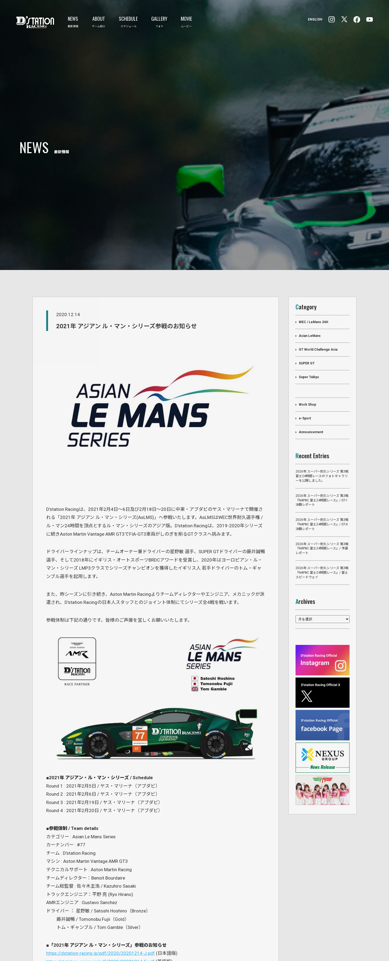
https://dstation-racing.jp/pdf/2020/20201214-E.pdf (100, 913)
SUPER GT (307, 315)
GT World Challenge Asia (318, 301)
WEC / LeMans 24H (313, 274)
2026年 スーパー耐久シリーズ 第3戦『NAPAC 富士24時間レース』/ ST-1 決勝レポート (322, 451)
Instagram (356, 19)
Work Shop (307, 356)
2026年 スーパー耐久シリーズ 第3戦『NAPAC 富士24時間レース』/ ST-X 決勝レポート (322, 476)
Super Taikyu (309, 329)
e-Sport (305, 370)
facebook (331, 19)
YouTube (369, 19)
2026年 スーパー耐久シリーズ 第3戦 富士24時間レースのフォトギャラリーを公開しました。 (322, 427)
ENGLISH (315, 19)
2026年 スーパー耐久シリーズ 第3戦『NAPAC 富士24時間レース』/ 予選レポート (322, 500)
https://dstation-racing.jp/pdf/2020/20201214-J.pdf (100, 905)
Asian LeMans (310, 287)
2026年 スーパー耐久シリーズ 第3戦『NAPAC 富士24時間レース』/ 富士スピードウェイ (322, 524)
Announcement (311, 384)
